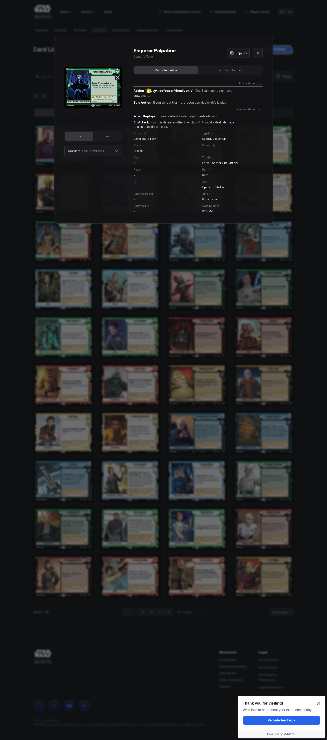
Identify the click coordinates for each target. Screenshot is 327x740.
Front (79, 136)
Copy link (238, 53)
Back (107, 136)
